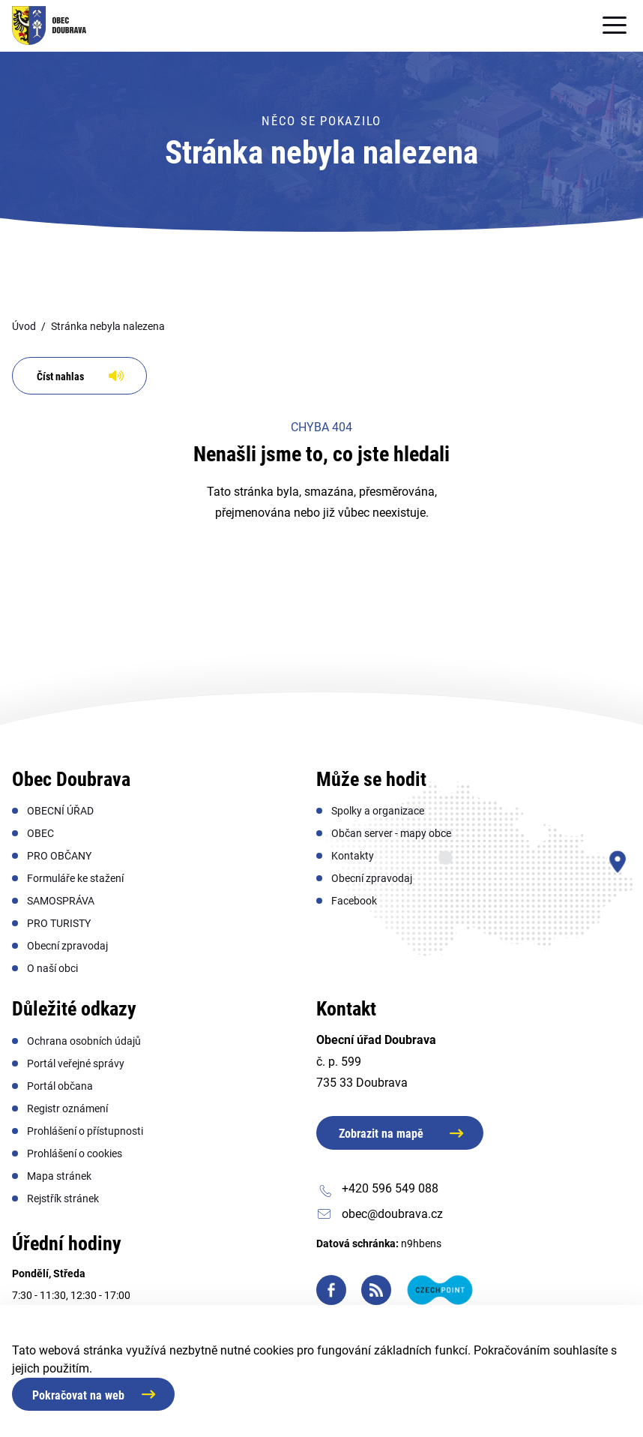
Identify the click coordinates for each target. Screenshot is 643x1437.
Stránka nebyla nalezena (108, 326)
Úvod (24, 326)
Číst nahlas (60, 376)
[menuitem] (60, 811)
